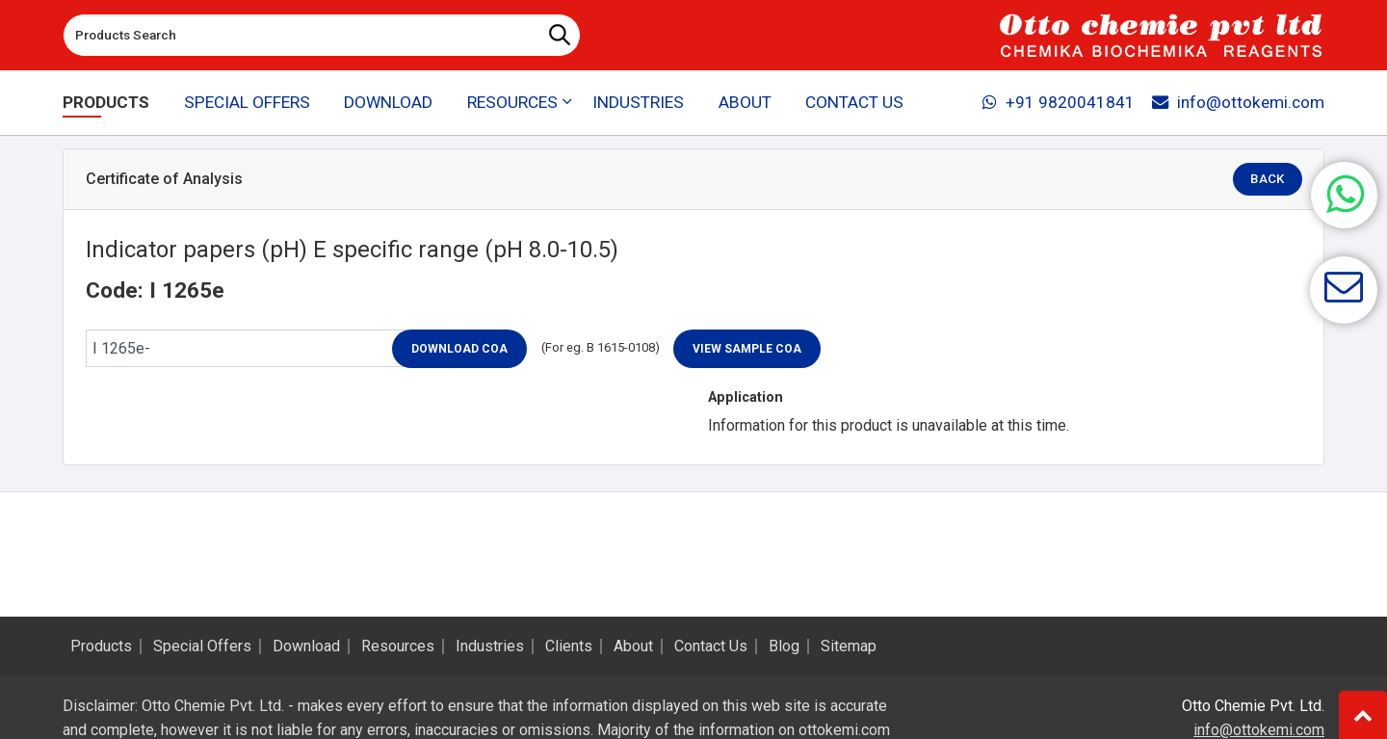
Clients (568, 646)
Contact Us (854, 102)
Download (388, 102)
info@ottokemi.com (1238, 102)
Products (106, 102)
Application (745, 397)
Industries (638, 102)
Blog (784, 646)
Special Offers (247, 102)
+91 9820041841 (1058, 102)
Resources (397, 646)
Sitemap (849, 646)
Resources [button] (512, 102)
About (745, 102)
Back (1268, 179)
